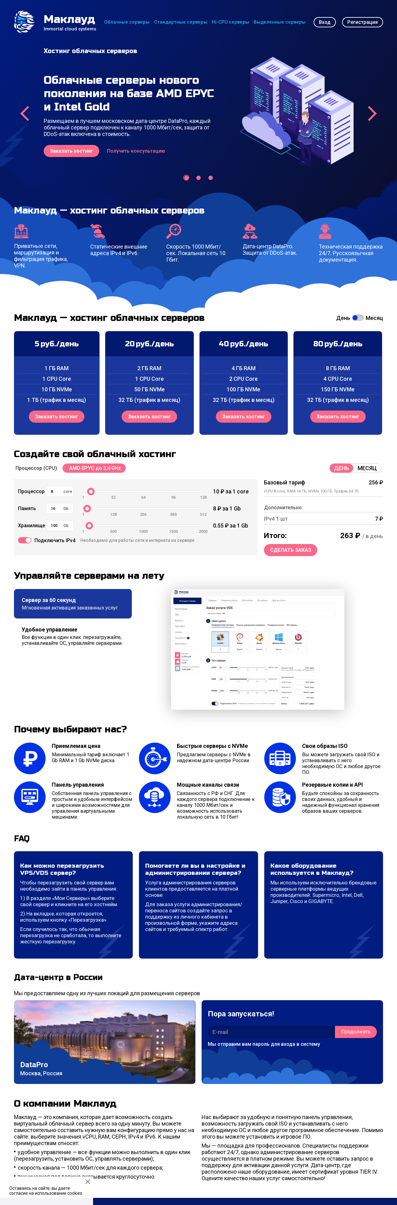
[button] (186, 178)
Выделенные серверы (280, 22)
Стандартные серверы (180, 22)
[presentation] (24, 113)
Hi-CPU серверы (230, 22)
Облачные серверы (126, 22)
